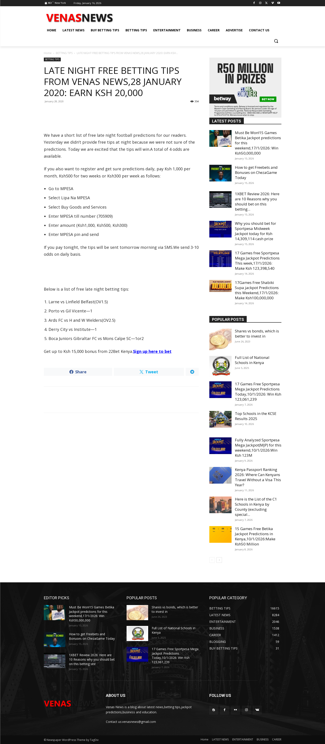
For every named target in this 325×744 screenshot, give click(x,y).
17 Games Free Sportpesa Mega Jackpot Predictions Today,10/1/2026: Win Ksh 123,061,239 (258, 391)
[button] (276, 41)
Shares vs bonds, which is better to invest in (257, 333)
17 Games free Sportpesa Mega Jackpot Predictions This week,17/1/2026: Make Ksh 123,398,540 (257, 260)
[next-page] (219, 560)
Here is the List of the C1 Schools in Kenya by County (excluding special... (256, 507)
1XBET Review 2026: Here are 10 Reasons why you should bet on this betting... (257, 201)
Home (48, 53)
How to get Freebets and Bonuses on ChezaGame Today (256, 172)
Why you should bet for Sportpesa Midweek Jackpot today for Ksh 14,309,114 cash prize (255, 231)
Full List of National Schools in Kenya (252, 360)
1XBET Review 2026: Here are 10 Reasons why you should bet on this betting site (92, 659)
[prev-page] (212, 560)
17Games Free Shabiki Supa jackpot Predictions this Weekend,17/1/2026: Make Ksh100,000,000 (257, 290)
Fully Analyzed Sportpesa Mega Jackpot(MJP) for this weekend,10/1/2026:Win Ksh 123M (258, 447)
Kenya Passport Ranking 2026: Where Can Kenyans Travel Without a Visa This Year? (258, 477)
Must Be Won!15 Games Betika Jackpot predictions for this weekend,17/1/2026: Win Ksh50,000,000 (91, 613)
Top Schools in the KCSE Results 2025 (256, 416)
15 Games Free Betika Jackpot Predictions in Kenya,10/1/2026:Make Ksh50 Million (255, 536)
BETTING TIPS (64, 53)
